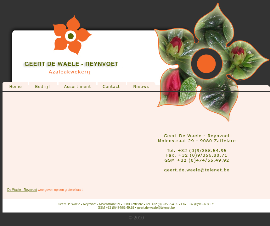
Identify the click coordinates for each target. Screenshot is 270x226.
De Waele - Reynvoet (22, 189)
